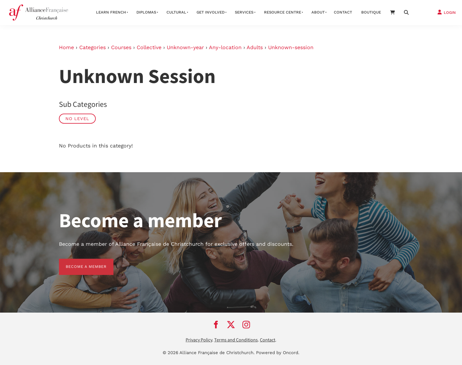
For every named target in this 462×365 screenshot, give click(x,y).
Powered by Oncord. (277, 352)
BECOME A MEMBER (79, 262)
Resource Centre (282, 12)
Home (66, 47)
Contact (343, 12)
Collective (149, 47)
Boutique (371, 12)
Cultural (176, 12)
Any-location (225, 47)
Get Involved (211, 12)
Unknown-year (185, 47)
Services (244, 12)
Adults (255, 47)
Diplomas (146, 12)
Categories (92, 47)
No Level (77, 118)
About (318, 12)
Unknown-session (291, 47)
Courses (121, 47)
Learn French (111, 12)
